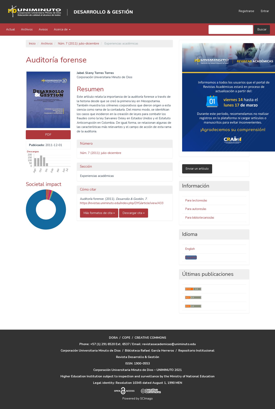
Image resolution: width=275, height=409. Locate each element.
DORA (113, 338)
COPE (126, 338)
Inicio (32, 44)
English (190, 249)
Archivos (27, 29)
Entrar (265, 11)
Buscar (262, 29)
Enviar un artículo (197, 169)
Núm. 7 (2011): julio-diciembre (78, 44)
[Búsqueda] (231, 29)
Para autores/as (195, 209)
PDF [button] (48, 135)
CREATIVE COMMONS (150, 338)
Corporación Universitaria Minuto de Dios (91, 351)
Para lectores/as (196, 200)
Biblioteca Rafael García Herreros (149, 351)
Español (191, 257)
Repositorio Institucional (196, 351)
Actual (10, 29)
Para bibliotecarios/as (199, 218)
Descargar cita (133, 213)
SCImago (146, 399)
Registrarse (246, 11)
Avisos (43, 29)
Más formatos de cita (99, 213)
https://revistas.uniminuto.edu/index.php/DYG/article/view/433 (121, 203)
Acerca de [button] (62, 29)
